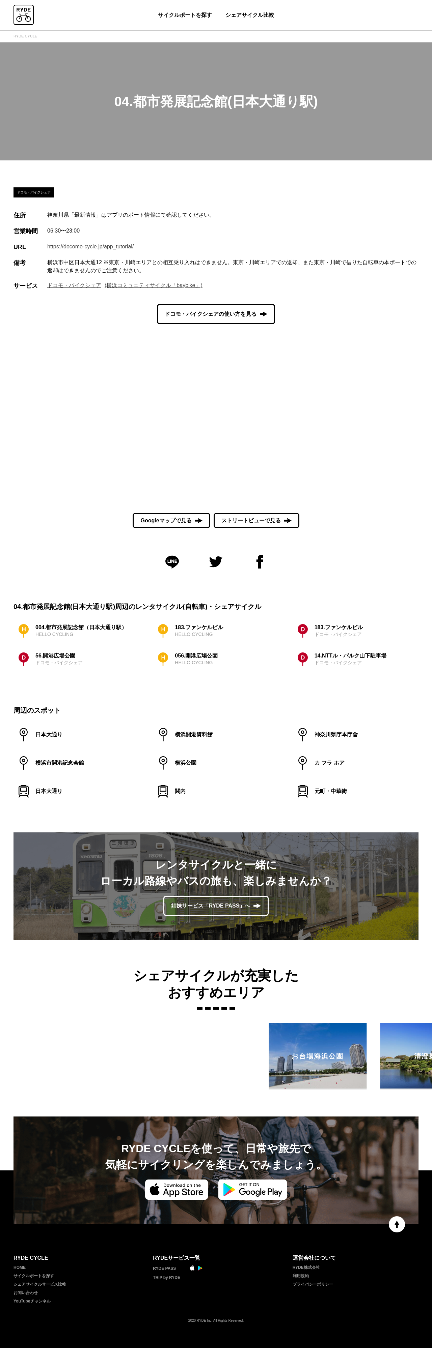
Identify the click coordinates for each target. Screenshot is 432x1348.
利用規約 (301, 1276)
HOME (20, 1267)
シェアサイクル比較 (249, 15)
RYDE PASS (164, 1268)
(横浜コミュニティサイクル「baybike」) (153, 285)
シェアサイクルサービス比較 (40, 1284)
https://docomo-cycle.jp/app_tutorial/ (90, 246)
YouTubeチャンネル (32, 1301)
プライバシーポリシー (313, 1284)
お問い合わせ (26, 1292)
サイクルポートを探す (185, 15)
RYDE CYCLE (25, 36)
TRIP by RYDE (166, 1277)
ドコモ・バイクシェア (74, 285)
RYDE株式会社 (306, 1267)
